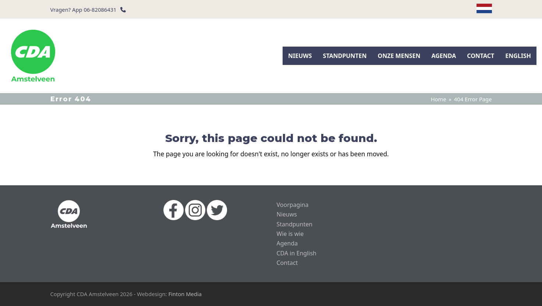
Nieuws (287, 214)
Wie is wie (290, 234)
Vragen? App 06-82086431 (83, 9)
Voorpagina (293, 205)
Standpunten (295, 224)
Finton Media (185, 294)
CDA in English (296, 253)
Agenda (287, 243)
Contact (287, 263)
